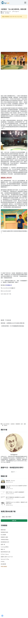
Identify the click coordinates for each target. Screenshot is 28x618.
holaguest (16, 11)
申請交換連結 (4, 566)
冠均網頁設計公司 (5, 542)
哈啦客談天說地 (4, 532)
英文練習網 (3, 564)
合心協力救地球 (5, 424)
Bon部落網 (3, 534)
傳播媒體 (18, 424)
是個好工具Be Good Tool (7, 556)
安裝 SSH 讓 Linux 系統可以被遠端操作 (15, 492)
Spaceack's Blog (5, 559)
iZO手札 (3, 561)
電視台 (5, 425)
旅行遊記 (7, 13)
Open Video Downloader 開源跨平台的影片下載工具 (16, 486)
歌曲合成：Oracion (10, 480)
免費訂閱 (14, 520)
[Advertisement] (14, 35)
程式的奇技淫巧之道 (5, 551)
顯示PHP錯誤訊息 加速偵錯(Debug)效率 (15, 497)
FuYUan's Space (5, 554)
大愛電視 (12, 424)
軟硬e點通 (3, 529)
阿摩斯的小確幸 (4, 537)
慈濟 (22, 424)
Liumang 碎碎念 (5, 547)
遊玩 (3, 13)
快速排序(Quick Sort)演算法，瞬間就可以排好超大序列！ (16, 503)
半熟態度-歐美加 (4, 539)
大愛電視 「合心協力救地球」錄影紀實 (13, 9)
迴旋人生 (3, 549)
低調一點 (3, 544)
